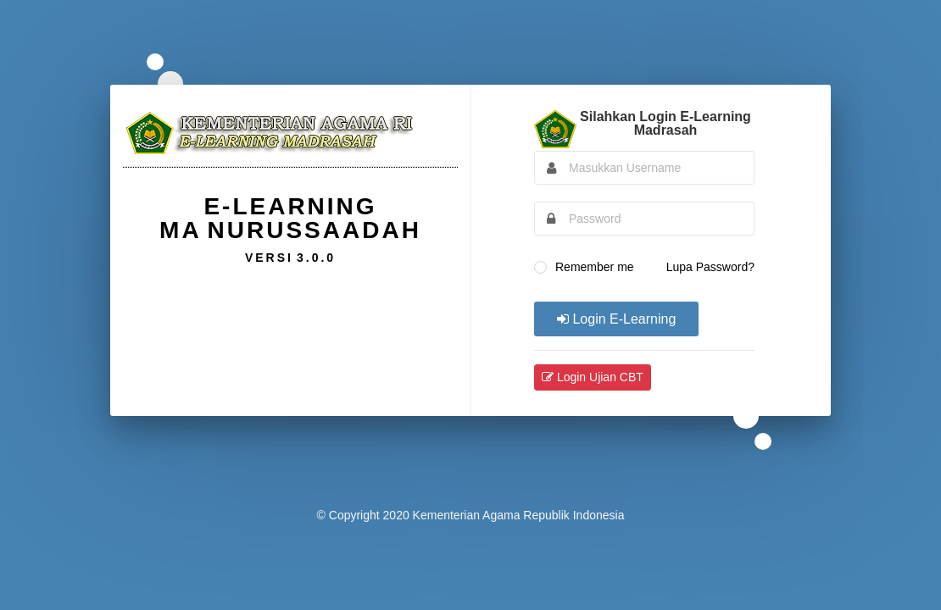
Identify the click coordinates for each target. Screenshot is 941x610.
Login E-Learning (616, 319)
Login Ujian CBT (592, 377)
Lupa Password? (710, 267)
